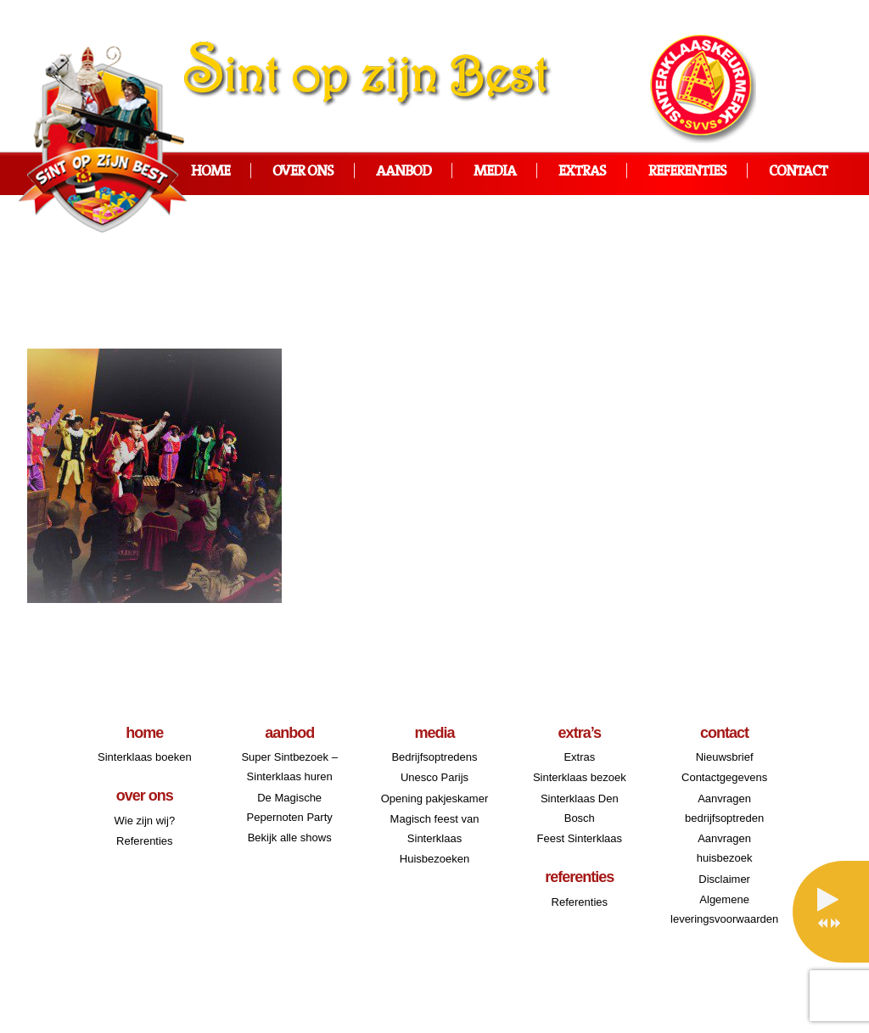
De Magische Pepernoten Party (290, 807)
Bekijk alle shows (290, 837)
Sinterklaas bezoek (579, 777)
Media (495, 172)
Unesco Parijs (434, 777)
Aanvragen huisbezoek (725, 848)
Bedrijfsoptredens (434, 757)
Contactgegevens (724, 777)
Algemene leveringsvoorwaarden (724, 909)
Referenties (687, 172)
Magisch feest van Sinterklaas (434, 828)
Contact (798, 172)
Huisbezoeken (434, 858)
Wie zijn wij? (145, 820)
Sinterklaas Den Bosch (580, 808)
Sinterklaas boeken (145, 757)
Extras (582, 172)
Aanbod (403, 172)
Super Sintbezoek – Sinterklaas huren (289, 767)
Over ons (303, 172)
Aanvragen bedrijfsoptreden (724, 808)
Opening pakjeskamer (434, 798)
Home (210, 172)
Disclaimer (724, 879)
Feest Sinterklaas (579, 838)
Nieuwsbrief (725, 757)
